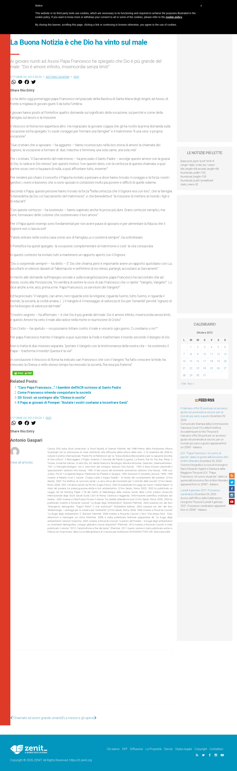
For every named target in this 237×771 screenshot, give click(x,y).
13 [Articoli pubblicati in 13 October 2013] (225, 354)
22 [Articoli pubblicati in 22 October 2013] (190, 368)
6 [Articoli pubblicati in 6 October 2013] (225, 347)
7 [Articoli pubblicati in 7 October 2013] (184, 354)
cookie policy (174, 17)
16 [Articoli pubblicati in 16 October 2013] (197, 361)
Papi (76, 77)
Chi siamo (113, 749)
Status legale (183, 749)
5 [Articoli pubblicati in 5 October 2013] (218, 347)
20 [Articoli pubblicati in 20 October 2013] (225, 361)
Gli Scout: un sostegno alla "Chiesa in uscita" (52, 397)
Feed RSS (206, 400)
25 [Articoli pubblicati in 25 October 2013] (211, 368)
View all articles (21, 462)
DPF (125, 749)
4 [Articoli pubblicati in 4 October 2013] (211, 347)
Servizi (168, 749)
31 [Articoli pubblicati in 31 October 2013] (204, 375)
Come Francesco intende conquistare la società (54, 392)
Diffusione (136, 749)
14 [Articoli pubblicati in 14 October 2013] (184, 361)
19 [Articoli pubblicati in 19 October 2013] (218, 361)
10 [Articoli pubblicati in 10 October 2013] (204, 354)
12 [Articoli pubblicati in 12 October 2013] (218, 354)
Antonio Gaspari (58, 77)
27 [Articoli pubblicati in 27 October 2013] (225, 368)
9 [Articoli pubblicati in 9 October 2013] (197, 354)
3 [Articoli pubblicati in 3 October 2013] (204, 347)
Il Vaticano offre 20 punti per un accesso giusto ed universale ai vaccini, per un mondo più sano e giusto (204, 412)
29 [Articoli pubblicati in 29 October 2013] (190, 375)
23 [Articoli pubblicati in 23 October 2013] (197, 368)
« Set (183, 383)
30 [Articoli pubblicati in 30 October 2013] (197, 375)
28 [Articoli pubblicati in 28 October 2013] (184, 375)
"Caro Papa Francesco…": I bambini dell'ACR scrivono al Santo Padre (69, 387)
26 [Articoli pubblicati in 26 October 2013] (218, 368)
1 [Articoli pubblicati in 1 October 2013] (191, 347)
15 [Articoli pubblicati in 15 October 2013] (190, 361)
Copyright (201, 749)
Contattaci (216, 749)
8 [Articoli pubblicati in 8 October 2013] (191, 354)
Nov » (191, 383)
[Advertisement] (91, 682)
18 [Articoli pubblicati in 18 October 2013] (211, 361)
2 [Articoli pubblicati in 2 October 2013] (197, 347)
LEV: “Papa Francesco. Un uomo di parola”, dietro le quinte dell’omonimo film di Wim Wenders (204, 457)
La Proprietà (153, 749)
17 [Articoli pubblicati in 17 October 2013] (204, 361)
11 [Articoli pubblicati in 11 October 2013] (211, 354)
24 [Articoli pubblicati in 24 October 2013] (204, 368)
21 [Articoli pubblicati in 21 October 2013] (184, 368)
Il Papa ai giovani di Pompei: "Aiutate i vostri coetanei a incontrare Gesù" (73, 402)
